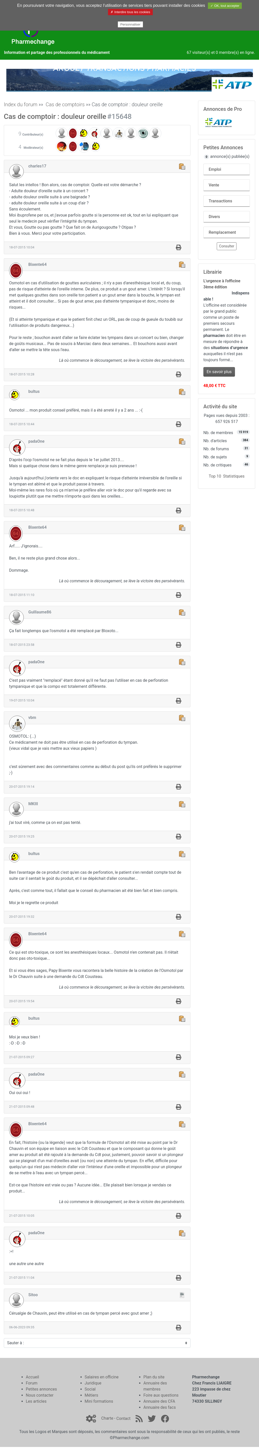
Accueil (32, 1377)
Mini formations (99, 1401)
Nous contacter (39, 1395)
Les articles (36, 1401)
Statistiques (234, 476)
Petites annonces (41, 1389)
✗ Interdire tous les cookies (130, 12)
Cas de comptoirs (65, 104)
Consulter (226, 246)
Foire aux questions (161, 1395)
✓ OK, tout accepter (224, 6)
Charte (107, 1418)
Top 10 (215, 476)
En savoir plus (219, 371)
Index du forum (20, 104)
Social (90, 1389)
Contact (123, 1418)
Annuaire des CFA (159, 1401)
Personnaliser (130, 24)
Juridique (93, 1383)
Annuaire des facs (159, 1407)
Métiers (91, 1395)
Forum (31, 1383)
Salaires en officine (102, 1377)
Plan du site (153, 1377)
